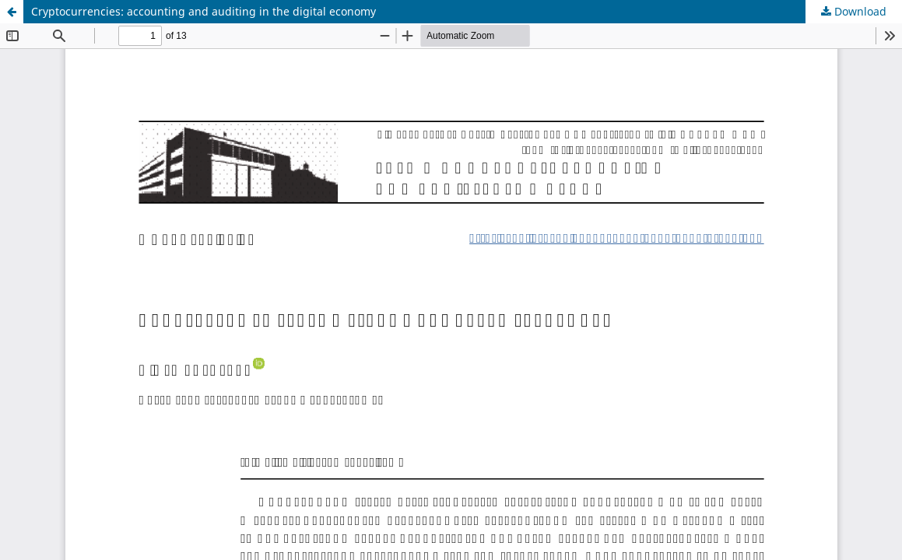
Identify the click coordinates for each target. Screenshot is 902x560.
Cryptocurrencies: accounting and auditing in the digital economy (203, 11)
